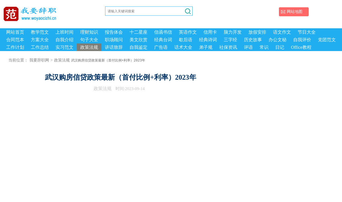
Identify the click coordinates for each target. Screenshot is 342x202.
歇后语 (185, 39)
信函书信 (163, 32)
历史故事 (253, 39)
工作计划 (15, 47)
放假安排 (257, 32)
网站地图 (294, 12)
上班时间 (64, 32)
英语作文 (188, 32)
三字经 (230, 39)
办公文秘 (277, 39)
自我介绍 (64, 39)
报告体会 (114, 32)
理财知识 (89, 32)
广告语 (161, 47)
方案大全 (40, 39)
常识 (264, 47)
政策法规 (89, 47)
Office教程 (301, 47)
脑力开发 (233, 32)
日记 (279, 47)
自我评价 (302, 39)
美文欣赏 (138, 39)
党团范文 (327, 39)
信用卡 (210, 32)
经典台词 (163, 39)
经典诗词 (208, 39)
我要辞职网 (39, 60)
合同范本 (15, 39)
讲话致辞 (114, 47)
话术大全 (183, 47)
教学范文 (40, 32)
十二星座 (138, 32)
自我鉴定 (138, 47)
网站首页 (15, 32)
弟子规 (205, 47)
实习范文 (64, 47)
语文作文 (282, 32)
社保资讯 (228, 47)
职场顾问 (114, 39)
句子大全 (89, 39)
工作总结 (40, 47)
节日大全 (307, 32)
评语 (248, 47)
